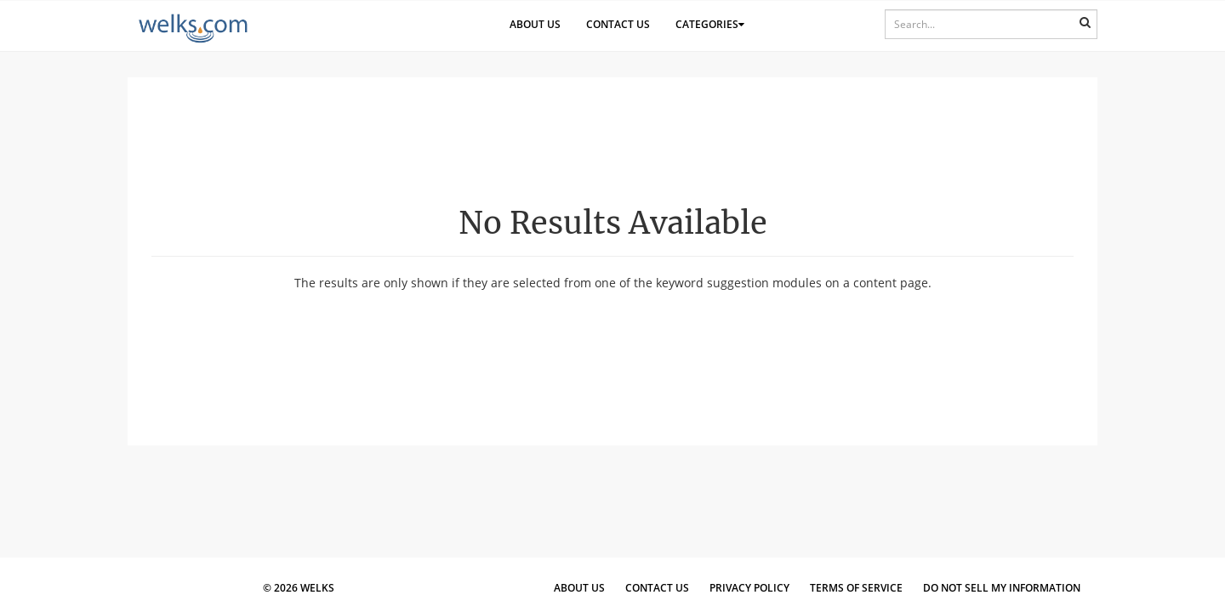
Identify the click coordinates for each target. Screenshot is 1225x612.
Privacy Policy (749, 588)
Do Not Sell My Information (1001, 588)
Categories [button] (709, 24)
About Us (535, 24)
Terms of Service (856, 588)
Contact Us (618, 24)
